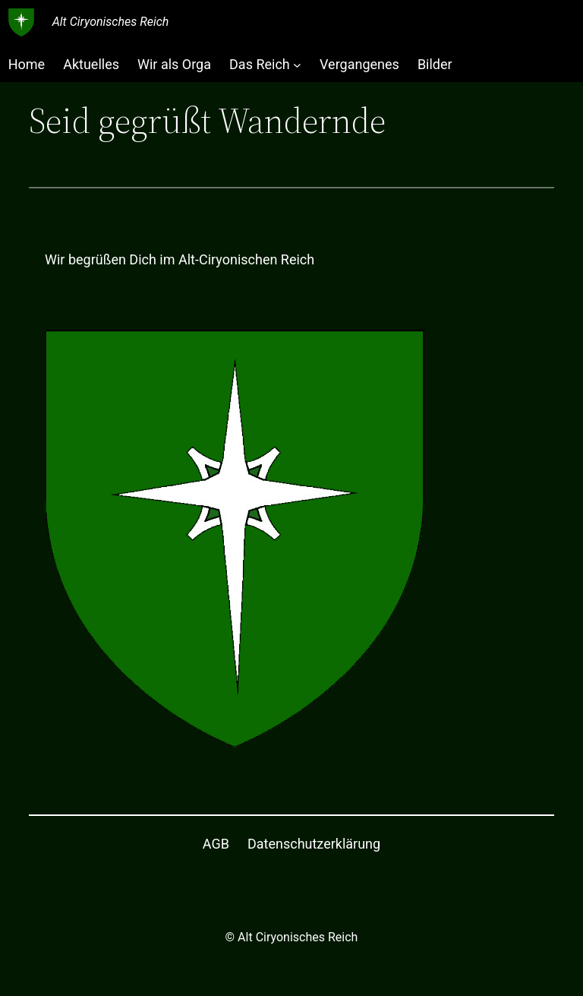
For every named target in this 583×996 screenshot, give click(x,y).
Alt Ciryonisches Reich (110, 21)
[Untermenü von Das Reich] (297, 64)
